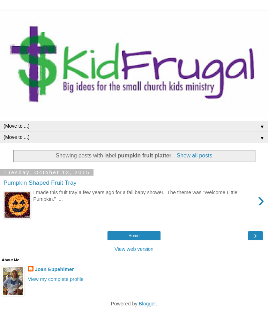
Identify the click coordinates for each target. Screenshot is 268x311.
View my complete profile (56, 279)
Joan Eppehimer (54, 269)
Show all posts (194, 155)
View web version (134, 249)
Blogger (147, 303)
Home (134, 235)
